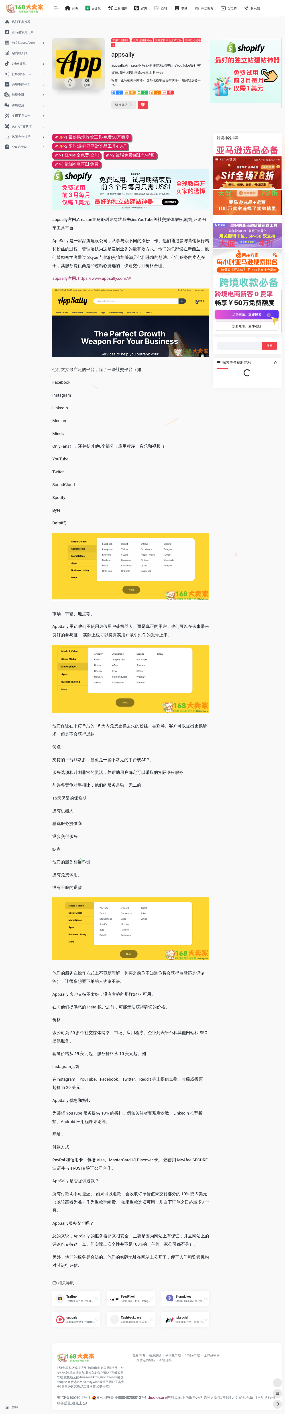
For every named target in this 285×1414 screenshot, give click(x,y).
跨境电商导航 (145, 1360)
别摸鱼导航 (173, 1355)
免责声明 (138, 1355)
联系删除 (155, 1355)
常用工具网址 (120, 40)
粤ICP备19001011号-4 (73, 1398)
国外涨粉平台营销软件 (168, 40)
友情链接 (165, 1360)
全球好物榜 (212, 1355)
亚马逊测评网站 (142, 40)
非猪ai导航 (192, 1355)
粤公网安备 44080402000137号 (119, 1397)
